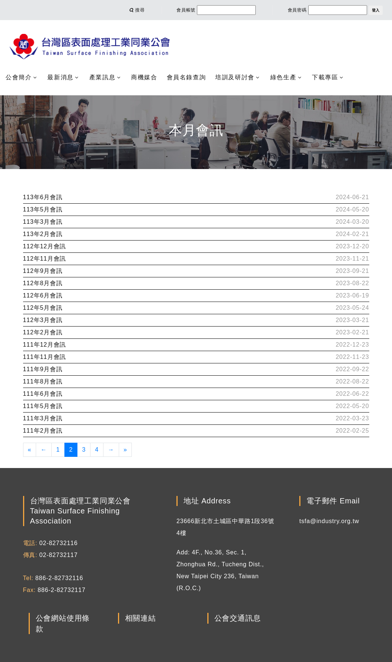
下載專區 (325, 77)
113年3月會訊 (43, 222)
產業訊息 (102, 77)
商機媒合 (144, 77)
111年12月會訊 (44, 344)
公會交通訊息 (237, 618)
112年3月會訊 (43, 320)
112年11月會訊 (44, 258)
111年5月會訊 (43, 406)
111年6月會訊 (43, 394)
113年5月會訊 (43, 209)
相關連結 (140, 618)
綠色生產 (283, 77)
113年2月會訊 (43, 234)
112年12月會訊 (44, 246)
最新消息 (60, 77)
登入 (375, 10)
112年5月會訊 (43, 308)
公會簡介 (19, 77)
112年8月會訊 (43, 283)
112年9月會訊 (43, 271)
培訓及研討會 (235, 77)
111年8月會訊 (43, 381)
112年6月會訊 (43, 295)
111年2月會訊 (43, 430)
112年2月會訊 (43, 332)
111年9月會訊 (43, 369)
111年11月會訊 (44, 357)
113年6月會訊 (43, 197)
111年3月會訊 (43, 418)
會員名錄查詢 (186, 77)
